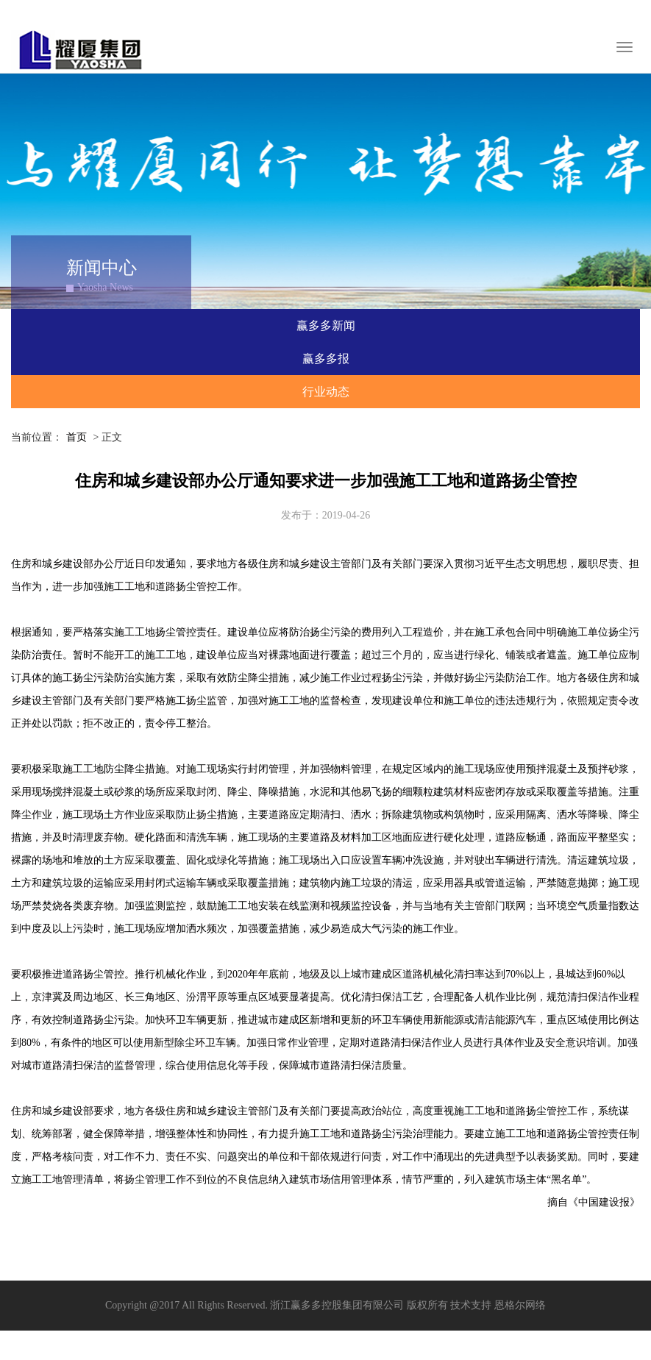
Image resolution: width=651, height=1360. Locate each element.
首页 (76, 437)
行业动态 (325, 391)
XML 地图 (325, 1344)
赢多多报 (325, 358)
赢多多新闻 (325, 325)
